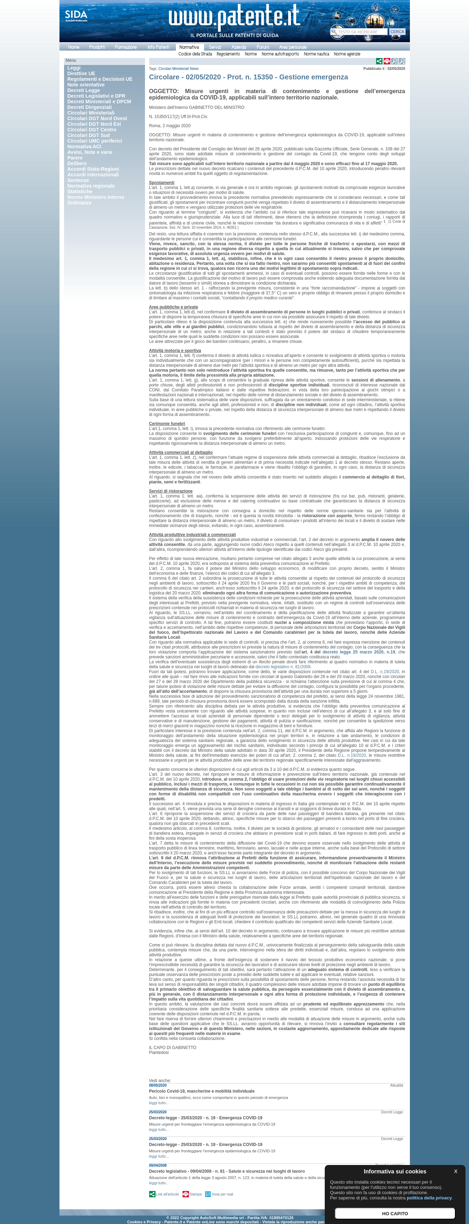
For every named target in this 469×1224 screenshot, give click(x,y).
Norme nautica (316, 54)
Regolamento (228, 54)
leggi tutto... (159, 1103)
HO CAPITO (395, 1213)
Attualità (396, 1085)
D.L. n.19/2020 (385, 671)
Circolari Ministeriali (173, 69)
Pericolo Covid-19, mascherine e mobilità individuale (202, 1091)
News (194, 69)
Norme (251, 54)
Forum (263, 47)
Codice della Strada (195, 54)
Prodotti (97, 47)
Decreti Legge (392, 1112)
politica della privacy (429, 1197)
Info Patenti (158, 47)
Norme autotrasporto (280, 54)
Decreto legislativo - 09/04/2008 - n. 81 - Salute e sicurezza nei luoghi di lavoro (227, 1171)
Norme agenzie (347, 54)
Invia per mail (222, 1194)
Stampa (196, 1194)
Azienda (239, 47)
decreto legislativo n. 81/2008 (282, 666)
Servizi (215, 47)
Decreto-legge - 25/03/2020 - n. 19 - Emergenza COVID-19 (205, 1117)
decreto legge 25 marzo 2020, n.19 (359, 652)
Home (73, 47)
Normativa (189, 47)
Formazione (126, 47)
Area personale (292, 47)
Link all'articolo (167, 1194)
